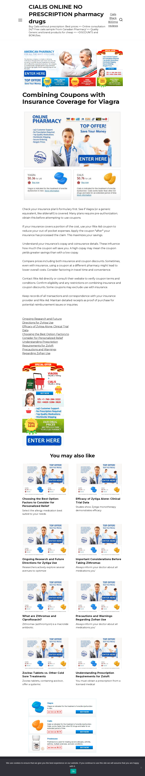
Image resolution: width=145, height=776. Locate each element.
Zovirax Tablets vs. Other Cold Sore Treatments (43, 674)
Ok (73, 771)
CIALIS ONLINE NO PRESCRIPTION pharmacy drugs (66, 14)
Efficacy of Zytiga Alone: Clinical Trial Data (98, 500)
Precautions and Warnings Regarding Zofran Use (94, 618)
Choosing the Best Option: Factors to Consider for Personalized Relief (40, 502)
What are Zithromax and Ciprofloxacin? (39, 618)
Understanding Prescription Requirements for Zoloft (95, 674)
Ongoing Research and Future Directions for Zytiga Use (43, 561)
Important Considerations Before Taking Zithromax (98, 561)
